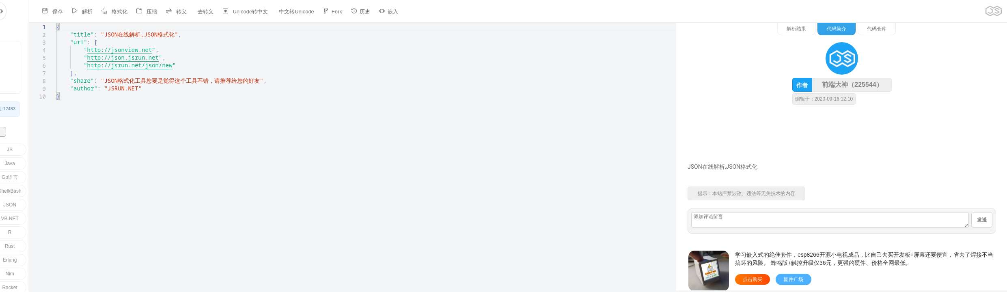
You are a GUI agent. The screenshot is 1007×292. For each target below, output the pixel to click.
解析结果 (881, 29)
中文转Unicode (270, 12)
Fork (306, 11)
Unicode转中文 (219, 11)
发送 (982, 220)
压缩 (120, 11)
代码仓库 (961, 29)
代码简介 (921, 29)
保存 (26, 11)
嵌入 (362, 11)
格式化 (88, 11)
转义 (150, 11)
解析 (56, 11)
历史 (334, 11)
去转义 (180, 12)
